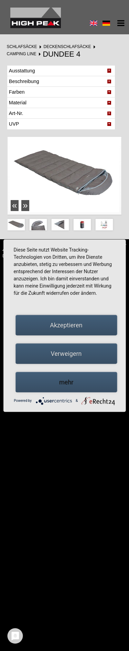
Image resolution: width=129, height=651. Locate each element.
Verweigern (66, 353)
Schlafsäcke (22, 46)
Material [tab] (17, 102)
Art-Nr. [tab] (16, 113)
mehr (66, 381)
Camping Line (21, 53)
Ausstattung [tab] (22, 70)
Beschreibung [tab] (24, 81)
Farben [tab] (17, 92)
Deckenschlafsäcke (67, 46)
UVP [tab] (14, 124)
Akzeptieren (66, 324)
